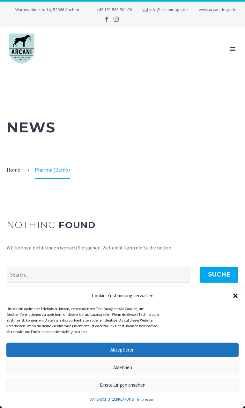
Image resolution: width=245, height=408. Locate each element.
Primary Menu (232, 49)
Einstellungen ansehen (122, 385)
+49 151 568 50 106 (114, 9)
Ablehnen (122, 367)
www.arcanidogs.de (217, 9)
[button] (235, 296)
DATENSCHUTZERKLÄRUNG (112, 399)
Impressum (146, 399)
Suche (219, 274)
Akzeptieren (122, 350)
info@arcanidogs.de (168, 9)
